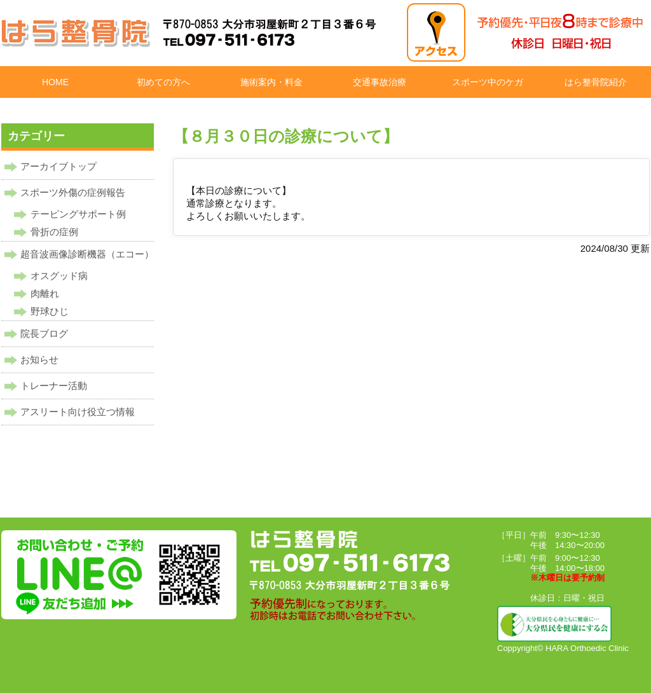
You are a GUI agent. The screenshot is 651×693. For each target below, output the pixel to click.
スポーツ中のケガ (487, 82)
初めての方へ (163, 82)
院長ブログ (44, 333)
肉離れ (45, 293)
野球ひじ (50, 311)
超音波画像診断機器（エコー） (87, 254)
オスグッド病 (59, 275)
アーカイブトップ (58, 166)
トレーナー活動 (53, 385)
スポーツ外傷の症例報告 (72, 192)
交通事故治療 (379, 82)
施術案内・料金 (271, 82)
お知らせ (39, 359)
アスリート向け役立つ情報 (77, 411)
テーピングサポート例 (78, 214)
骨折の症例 (54, 231)
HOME (55, 82)
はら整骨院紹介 (596, 82)
